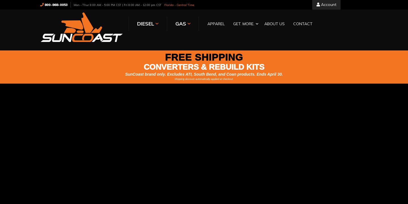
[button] (224, 24)
